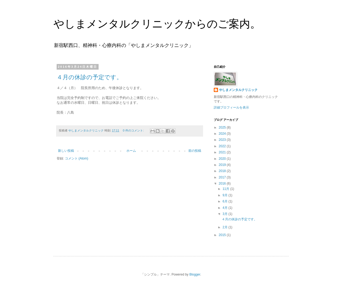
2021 (223, 152)
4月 (225, 208)
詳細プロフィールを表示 (231, 107)
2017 (223, 177)
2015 (223, 235)
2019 (223, 165)
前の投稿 (194, 151)
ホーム (131, 151)
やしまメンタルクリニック (238, 90)
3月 (225, 214)
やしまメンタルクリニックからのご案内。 (157, 24)
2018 (223, 171)
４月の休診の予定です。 (89, 77)
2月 (225, 227)
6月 (225, 201)
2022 (223, 146)
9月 (225, 195)
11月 (226, 189)
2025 (223, 127)
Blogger (194, 274)
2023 (223, 140)
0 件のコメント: (134, 130)
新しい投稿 (66, 151)
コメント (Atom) (76, 158)
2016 (223, 183)
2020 (223, 159)
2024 (223, 133)
